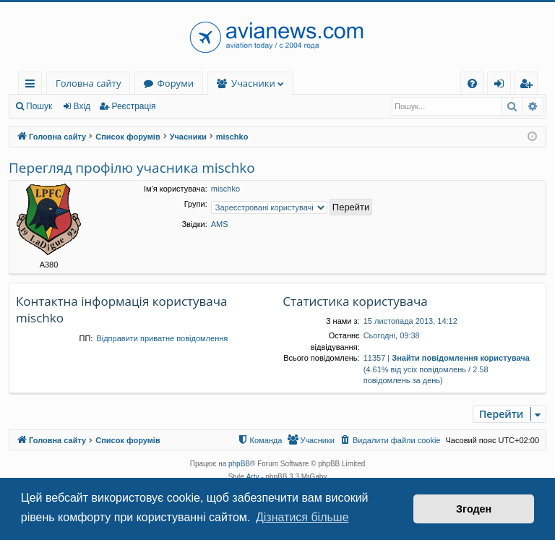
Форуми (175, 83)
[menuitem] (472, 83)
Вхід (82, 106)
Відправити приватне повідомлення (162, 338)
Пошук (39, 106)
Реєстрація (133, 106)
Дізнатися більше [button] (302, 517)
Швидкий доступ (33, 86)
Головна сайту (88, 83)
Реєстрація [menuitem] (529, 86)
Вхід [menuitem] (503, 86)
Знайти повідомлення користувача (461, 357)
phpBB (239, 464)
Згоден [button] (473, 509)
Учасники (253, 83)
